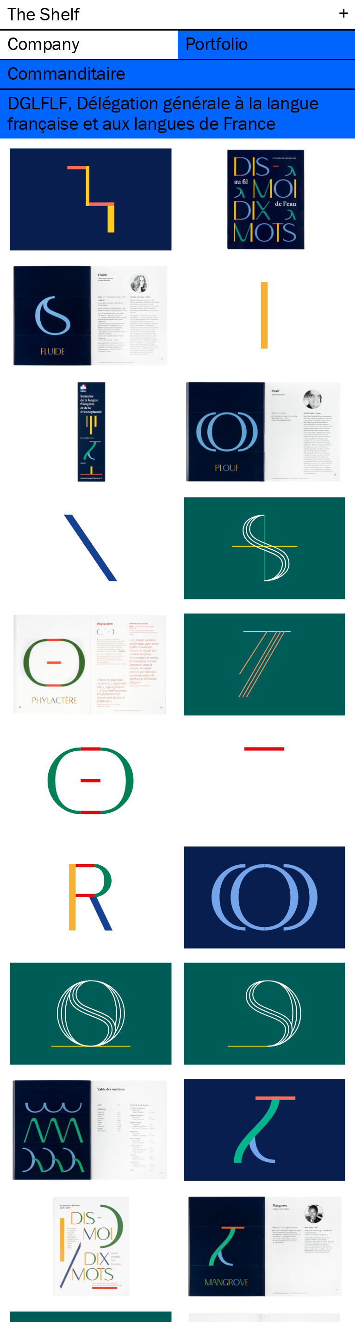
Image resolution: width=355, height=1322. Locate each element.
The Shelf (43, 13)
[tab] (89, 45)
